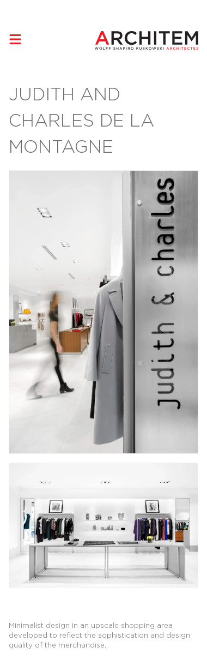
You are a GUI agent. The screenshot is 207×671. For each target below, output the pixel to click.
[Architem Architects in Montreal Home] (146, 40)
